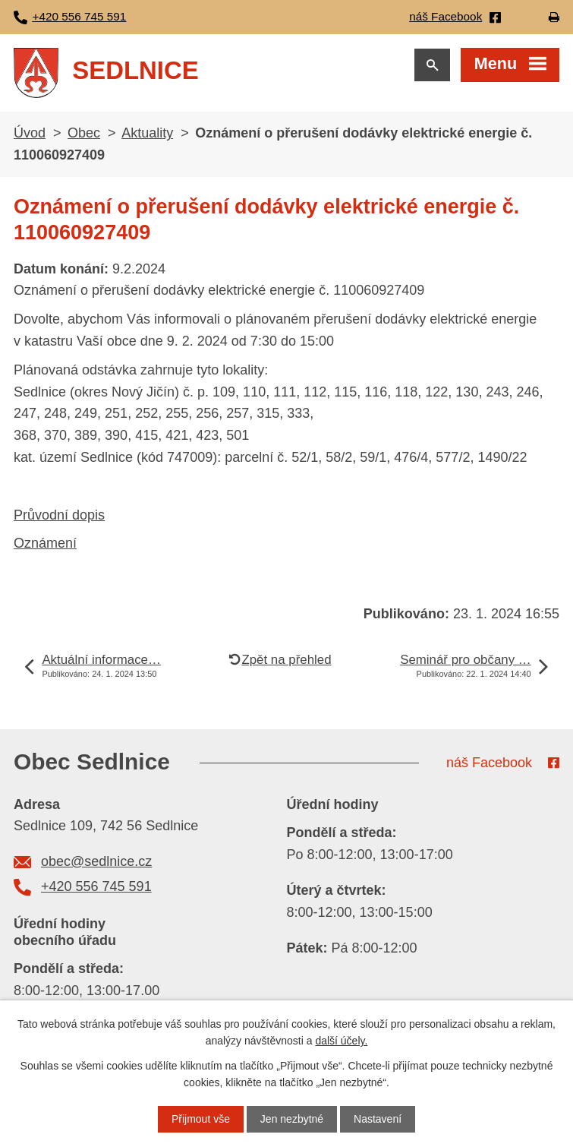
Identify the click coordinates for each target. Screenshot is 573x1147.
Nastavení (377, 1119)
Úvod (30, 133)
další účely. (341, 1041)
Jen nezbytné (291, 1119)
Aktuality (147, 133)
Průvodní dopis (59, 515)
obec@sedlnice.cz (96, 861)
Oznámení (45, 543)
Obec (84, 133)
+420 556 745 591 (96, 886)
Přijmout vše (201, 1119)
